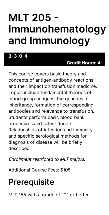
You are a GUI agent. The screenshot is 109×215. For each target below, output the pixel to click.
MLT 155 (17, 194)
